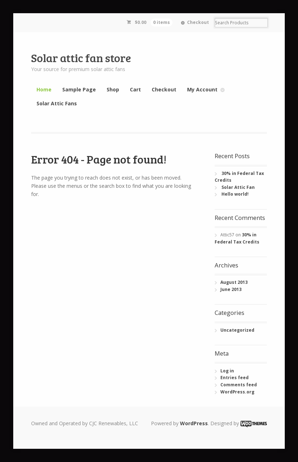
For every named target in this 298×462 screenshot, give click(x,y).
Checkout (198, 22)
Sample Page (79, 89)
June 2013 (230, 289)
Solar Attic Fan (238, 187)
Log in (227, 371)
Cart (135, 89)
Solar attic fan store (81, 57)
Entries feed (234, 378)
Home (44, 89)
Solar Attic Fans (56, 103)
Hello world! (235, 194)
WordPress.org (237, 392)
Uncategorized (237, 330)
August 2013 (234, 282)
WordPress (194, 423)
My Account (202, 89)
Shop (113, 89)
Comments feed (238, 385)
